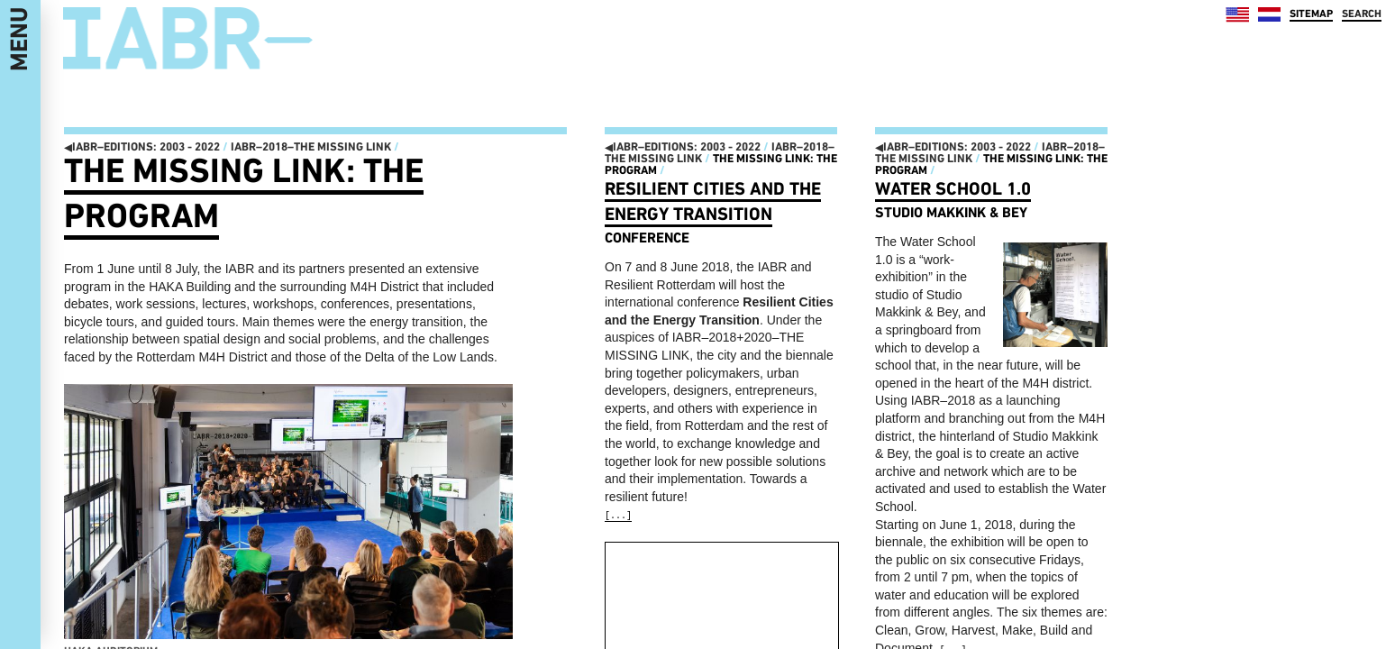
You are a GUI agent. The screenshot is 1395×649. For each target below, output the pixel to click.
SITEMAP (1311, 13)
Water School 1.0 (953, 188)
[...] (618, 516)
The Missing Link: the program (721, 164)
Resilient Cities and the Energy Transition (713, 201)
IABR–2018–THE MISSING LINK (311, 146)
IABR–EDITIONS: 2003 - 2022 (142, 146)
